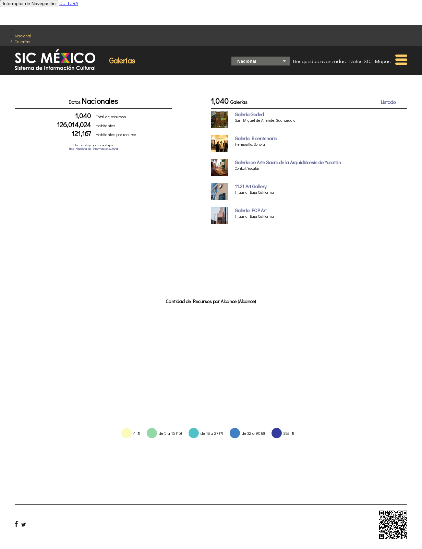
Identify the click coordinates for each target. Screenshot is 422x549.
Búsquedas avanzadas (319, 61)
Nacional (23, 35)
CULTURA (68, 3)
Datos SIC (360, 61)
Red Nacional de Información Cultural (93, 149)
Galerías (22, 41)
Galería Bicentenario (256, 138)
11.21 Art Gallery (250, 186)
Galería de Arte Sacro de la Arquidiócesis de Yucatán (288, 162)
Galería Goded (249, 114)
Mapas (383, 61)
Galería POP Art (251, 210)
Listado (388, 102)
